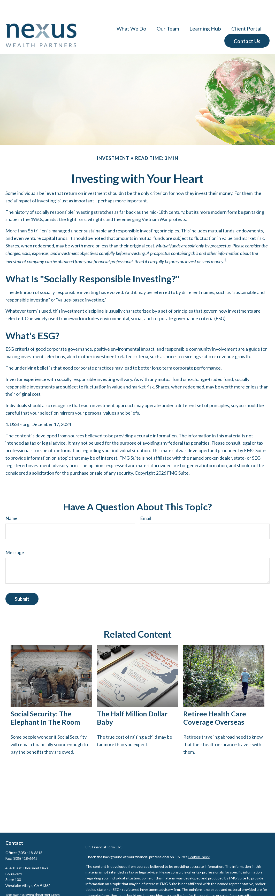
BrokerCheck (199, 841)
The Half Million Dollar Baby (132, 702)
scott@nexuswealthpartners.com (32, 879)
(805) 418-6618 (30, 837)
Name (11, 502)
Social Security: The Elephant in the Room (45, 702)
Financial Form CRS (107, 831)
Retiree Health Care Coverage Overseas (214, 702)
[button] (131, 12)
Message (14, 537)
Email (145, 502)
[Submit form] (22, 583)
